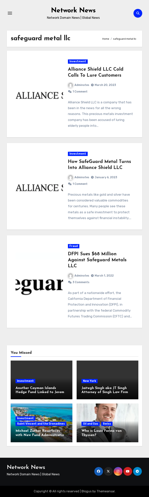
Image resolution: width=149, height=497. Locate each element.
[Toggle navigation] (10, 13)
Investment (77, 61)
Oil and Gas (90, 423)
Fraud (73, 246)
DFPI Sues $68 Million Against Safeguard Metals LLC (97, 260)
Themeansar (106, 491)
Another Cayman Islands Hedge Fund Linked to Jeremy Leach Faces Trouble (41, 392)
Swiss (107, 423)
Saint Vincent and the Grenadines (41, 423)
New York (89, 381)
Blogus (86, 491)
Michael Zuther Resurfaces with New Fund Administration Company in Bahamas (41, 435)
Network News (73, 10)
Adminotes (78, 85)
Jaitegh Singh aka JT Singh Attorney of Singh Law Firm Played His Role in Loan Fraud (107, 392)
